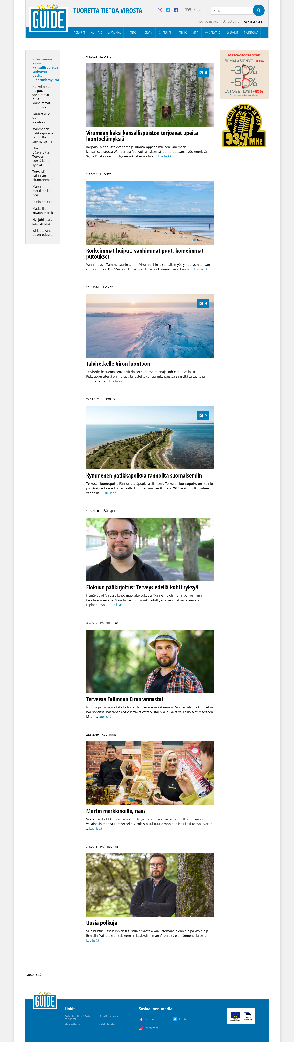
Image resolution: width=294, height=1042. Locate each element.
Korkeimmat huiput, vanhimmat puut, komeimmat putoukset (41, 96)
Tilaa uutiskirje (207, 21)
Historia (147, 32)
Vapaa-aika (114, 32)
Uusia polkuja (42, 202)
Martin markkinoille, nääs (41, 191)
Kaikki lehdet (253, 21)
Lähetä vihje (231, 21)
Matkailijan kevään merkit (42, 210)
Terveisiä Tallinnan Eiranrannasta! (43, 175)
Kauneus (96, 32)
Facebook (151, 1019)
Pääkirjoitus (212, 32)
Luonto (131, 32)
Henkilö (182, 32)
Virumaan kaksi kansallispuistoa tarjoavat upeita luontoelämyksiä (45, 69)
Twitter (183, 1019)
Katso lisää (33, 974)
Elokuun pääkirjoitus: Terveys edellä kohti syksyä (41, 156)
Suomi (198, 10)
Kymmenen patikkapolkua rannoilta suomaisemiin (43, 135)
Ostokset (79, 32)
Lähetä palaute (108, 1016)
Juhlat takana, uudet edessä (42, 232)
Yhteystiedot (73, 1024)
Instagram (151, 1028)
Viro (195, 32)
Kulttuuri (164, 32)
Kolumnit (232, 32)
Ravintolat (251, 32)
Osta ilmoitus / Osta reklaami (78, 1017)
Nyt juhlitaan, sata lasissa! (42, 221)
